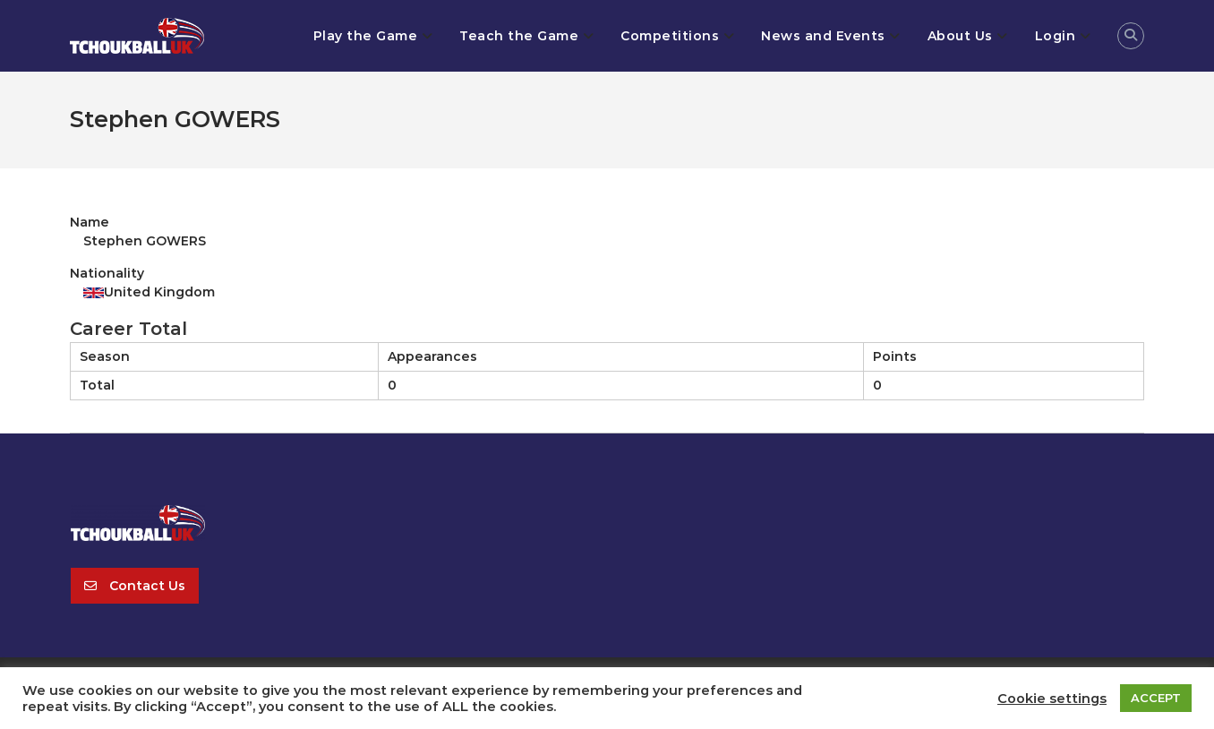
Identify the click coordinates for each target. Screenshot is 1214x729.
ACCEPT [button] (1156, 697)
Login (1055, 36)
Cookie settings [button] (1052, 698)
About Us (960, 36)
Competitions (669, 36)
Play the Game (365, 36)
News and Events (823, 36)
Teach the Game (518, 36)
